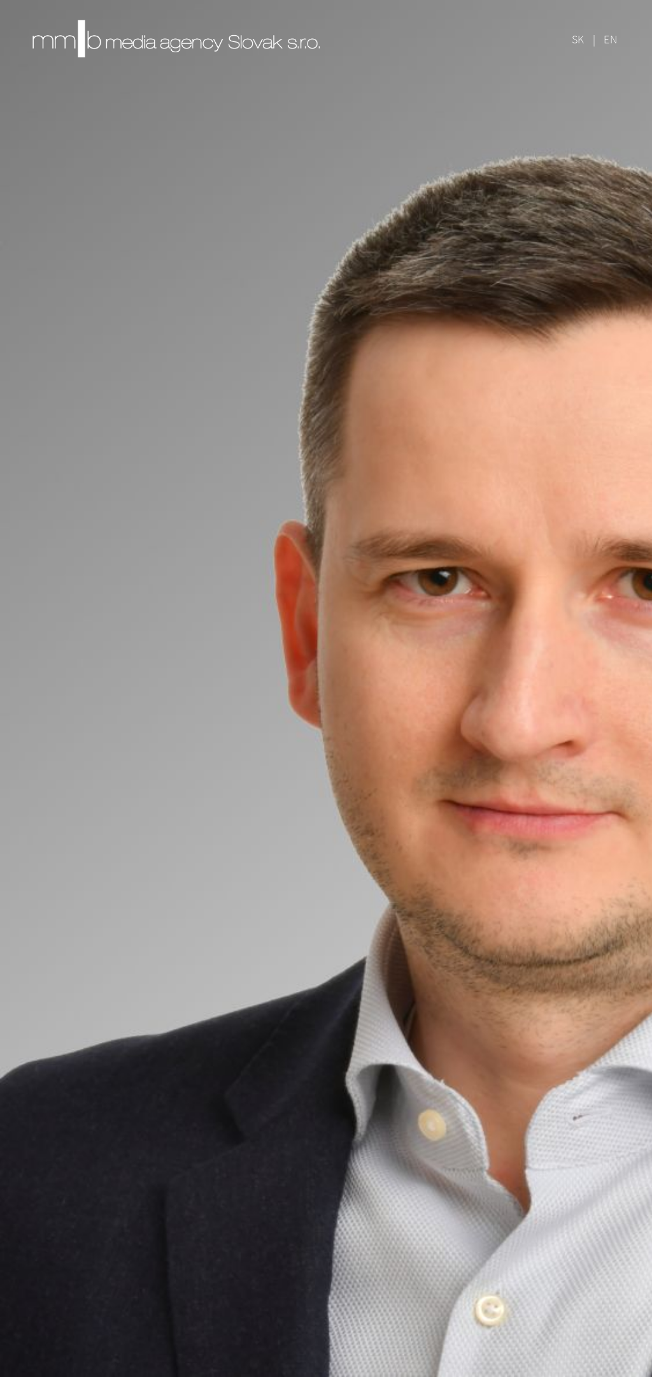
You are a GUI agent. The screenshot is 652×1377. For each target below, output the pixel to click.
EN (610, 39)
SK (578, 39)
